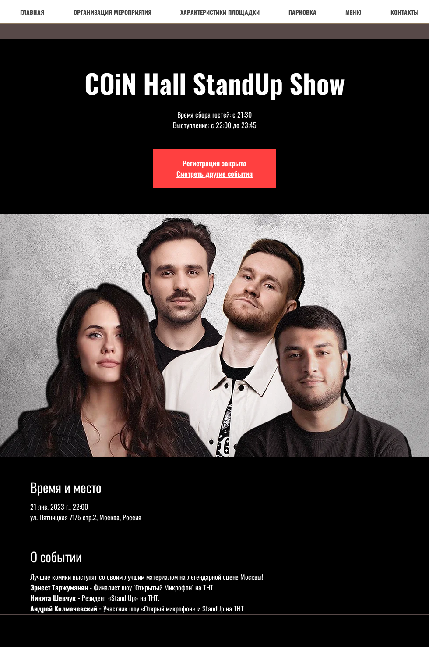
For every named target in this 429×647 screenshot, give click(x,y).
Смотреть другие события (214, 173)
